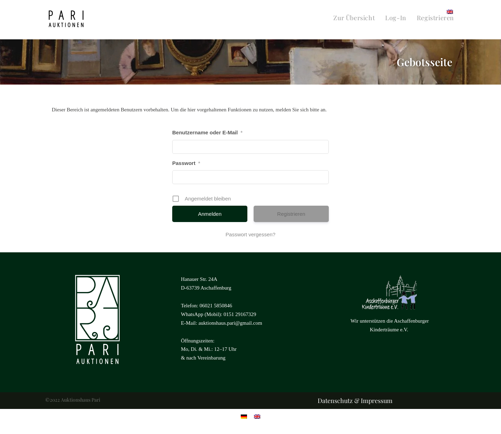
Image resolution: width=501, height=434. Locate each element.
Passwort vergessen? (250, 234)
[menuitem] (449, 11)
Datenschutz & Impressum (355, 400)
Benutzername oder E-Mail (207, 132)
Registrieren (291, 214)
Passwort (186, 163)
